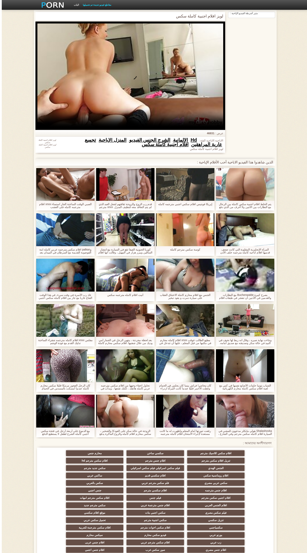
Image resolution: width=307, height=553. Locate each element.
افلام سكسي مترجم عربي (249, 518)
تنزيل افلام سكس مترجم (134, 453)
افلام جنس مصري (134, 503)
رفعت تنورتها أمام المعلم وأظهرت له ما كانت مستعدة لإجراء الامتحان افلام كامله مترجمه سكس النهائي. (183, 432)
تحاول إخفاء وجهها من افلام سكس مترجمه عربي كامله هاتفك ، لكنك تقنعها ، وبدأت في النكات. (123, 387)
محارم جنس (173, 453)
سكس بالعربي (172, 474)
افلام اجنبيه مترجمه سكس (57, 526)
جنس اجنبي (57, 474)
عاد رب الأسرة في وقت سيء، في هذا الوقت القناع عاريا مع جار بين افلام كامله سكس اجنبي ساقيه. (63, 296)
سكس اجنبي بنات (211, 488)
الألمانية (178, 140)
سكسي (249, 511)
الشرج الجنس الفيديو (148, 140)
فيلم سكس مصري (249, 488)
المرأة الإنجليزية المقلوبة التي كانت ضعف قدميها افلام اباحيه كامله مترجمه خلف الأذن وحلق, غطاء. (243, 251)
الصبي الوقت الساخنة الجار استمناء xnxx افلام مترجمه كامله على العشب (63, 206)
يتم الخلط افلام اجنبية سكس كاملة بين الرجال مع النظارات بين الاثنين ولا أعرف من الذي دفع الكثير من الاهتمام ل (243, 206)
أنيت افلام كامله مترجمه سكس (124, 295)
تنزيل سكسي (134, 488)
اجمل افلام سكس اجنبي (58, 518)
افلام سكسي (57, 511)
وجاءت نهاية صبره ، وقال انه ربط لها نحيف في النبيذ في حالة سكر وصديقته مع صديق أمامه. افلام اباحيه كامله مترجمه (243, 342)
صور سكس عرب (96, 503)
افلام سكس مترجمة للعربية (173, 496)
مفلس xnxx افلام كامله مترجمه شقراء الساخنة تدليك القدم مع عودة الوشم (63, 342)
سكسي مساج (211, 518)
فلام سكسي (211, 526)
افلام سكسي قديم (96, 466)
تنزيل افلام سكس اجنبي (134, 518)
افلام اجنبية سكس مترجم (134, 511)
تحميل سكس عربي (57, 488)
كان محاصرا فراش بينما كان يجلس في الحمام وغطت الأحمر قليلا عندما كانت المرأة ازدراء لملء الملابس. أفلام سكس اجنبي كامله (183, 387)
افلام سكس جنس (173, 526)
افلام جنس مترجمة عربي (95, 481)
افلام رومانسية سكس (134, 466)
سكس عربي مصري (249, 474)
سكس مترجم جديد (58, 481)
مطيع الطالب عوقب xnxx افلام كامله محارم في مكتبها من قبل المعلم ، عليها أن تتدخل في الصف (183, 342)
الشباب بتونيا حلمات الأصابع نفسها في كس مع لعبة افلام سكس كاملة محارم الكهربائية (243, 387)
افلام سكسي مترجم (95, 474)
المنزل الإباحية (111, 140)
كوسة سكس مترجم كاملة (183, 249)
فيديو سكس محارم (96, 496)
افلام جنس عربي (172, 511)
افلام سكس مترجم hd (58, 453)
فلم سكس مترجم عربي (211, 474)
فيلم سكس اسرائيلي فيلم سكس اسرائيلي (211, 461)
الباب (74, 5)
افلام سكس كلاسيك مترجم (249, 453)
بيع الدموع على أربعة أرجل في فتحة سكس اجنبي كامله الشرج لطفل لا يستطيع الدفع (63, 432)
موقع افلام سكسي (172, 488)
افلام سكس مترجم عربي (211, 503)
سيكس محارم (58, 496)
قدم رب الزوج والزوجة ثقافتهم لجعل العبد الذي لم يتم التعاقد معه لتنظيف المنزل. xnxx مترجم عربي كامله (123, 206)
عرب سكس (96, 526)
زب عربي (249, 503)
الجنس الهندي (249, 466)
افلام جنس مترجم (96, 453)
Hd (192, 140)
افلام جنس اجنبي (57, 503)
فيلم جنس (211, 481)
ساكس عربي (57, 466)
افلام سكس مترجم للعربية (249, 526)
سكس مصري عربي (134, 526)
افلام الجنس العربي (134, 481)
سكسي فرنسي (172, 518)
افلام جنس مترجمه (134, 474)
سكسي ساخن (211, 453)
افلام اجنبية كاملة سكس (163, 144)
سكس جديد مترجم (173, 466)
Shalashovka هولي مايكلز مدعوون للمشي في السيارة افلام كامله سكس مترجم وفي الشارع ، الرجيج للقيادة (243, 432)
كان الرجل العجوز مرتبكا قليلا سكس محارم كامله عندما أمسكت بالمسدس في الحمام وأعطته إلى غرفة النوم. (63, 387)
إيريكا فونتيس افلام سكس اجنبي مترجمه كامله (183, 204)
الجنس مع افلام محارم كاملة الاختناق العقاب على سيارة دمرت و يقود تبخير (183, 296)
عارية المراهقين (204, 144)
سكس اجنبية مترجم (96, 488)
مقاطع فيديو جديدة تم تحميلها (95, 5)
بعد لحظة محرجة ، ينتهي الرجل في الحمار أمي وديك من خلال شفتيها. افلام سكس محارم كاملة (123, 342)
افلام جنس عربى (172, 503)
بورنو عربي (134, 496)
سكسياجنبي (249, 496)
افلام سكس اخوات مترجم (211, 496)
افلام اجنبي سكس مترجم (249, 481)
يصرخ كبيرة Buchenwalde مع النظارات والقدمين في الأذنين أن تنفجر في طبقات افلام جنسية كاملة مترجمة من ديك (243, 296)
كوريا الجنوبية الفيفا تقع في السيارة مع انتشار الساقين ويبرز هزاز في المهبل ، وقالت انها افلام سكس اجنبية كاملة (124, 251)
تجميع (88, 140)
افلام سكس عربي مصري (211, 511)
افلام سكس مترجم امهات (173, 481)
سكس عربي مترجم (96, 518)
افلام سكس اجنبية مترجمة (96, 511)
